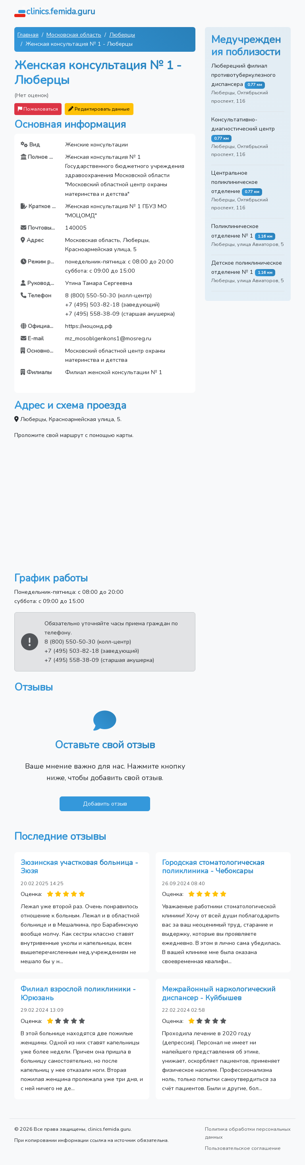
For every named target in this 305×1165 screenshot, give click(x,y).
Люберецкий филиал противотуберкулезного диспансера (243, 75)
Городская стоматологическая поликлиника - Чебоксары (213, 867)
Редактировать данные (99, 108)
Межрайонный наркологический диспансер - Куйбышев (219, 993)
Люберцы (122, 35)
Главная (28, 35)
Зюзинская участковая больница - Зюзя (79, 867)
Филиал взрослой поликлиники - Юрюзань (78, 993)
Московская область (73, 35)
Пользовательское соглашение (243, 1148)
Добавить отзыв (105, 804)
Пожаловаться (38, 108)
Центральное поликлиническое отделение (234, 182)
